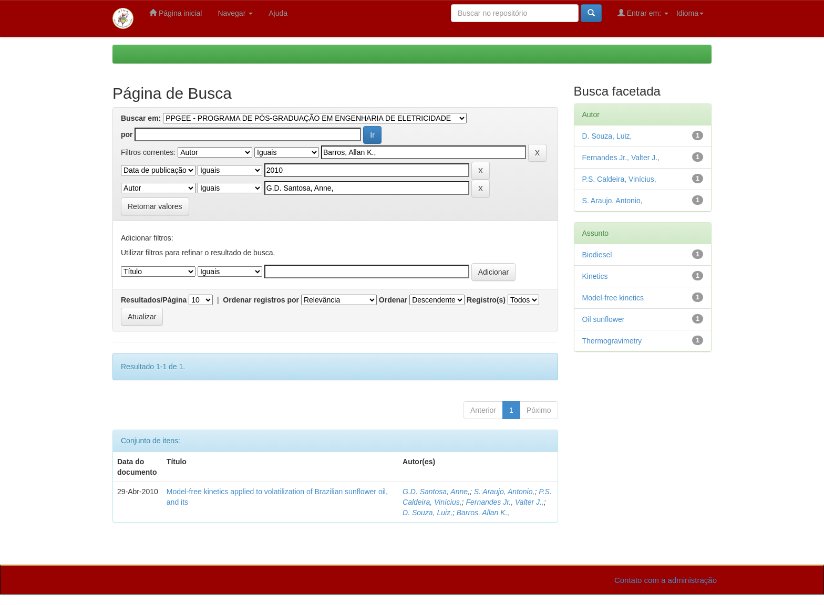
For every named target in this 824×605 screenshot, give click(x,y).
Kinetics (595, 276)
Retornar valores (155, 206)
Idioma (690, 13)
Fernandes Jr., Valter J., (504, 502)
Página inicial (175, 12)
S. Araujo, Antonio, (504, 491)
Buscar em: (141, 118)
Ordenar (393, 300)
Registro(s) (486, 300)
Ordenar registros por (261, 300)
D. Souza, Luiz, (427, 512)
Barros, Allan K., (483, 512)
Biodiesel (597, 255)
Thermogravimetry (612, 341)
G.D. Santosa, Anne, (436, 491)
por (127, 134)
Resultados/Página (154, 300)
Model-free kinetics (613, 298)
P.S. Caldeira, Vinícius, (619, 179)
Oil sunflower (603, 319)
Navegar (235, 13)
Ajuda (278, 13)
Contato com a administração (665, 580)
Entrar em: (642, 12)
